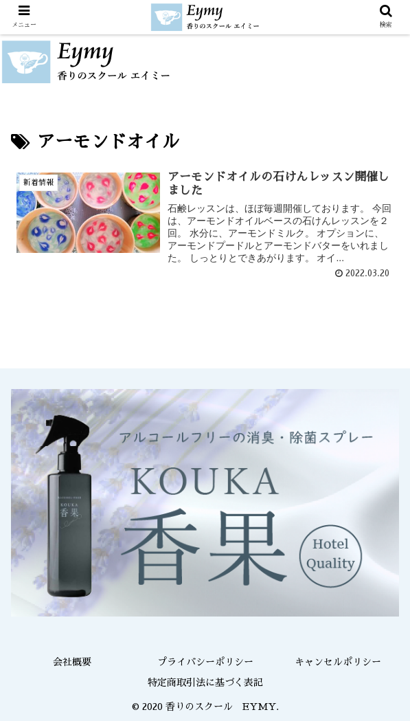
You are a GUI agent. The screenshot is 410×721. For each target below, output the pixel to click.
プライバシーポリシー (205, 662)
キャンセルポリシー (338, 662)
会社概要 (72, 662)
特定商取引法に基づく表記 (205, 682)
